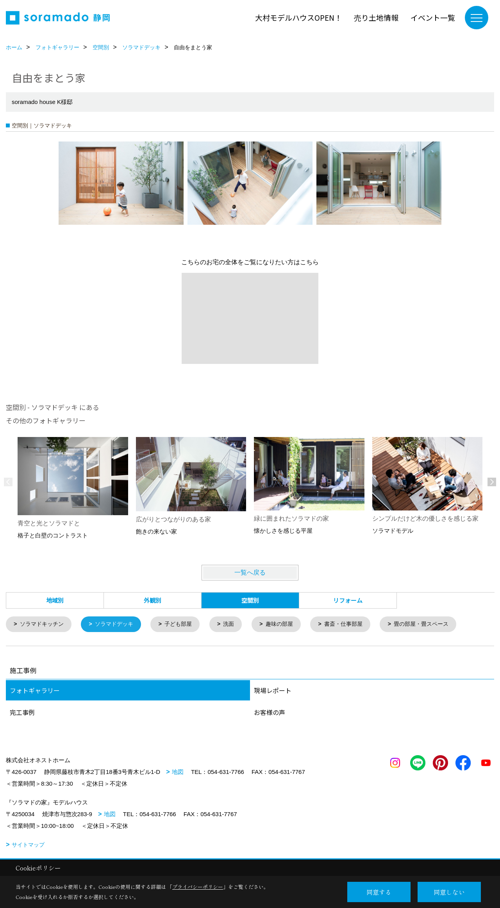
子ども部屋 (185, 624)
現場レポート (272, 690)
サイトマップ (28, 845)
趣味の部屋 (290, 624)
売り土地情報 (376, 17)
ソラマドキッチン (43, 624)
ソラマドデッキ (118, 624)
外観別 (152, 600)
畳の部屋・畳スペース (438, 624)
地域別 (55, 600)
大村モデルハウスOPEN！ (298, 17)
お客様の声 (269, 712)
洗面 (238, 624)
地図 (178, 772)
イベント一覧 (433, 17)
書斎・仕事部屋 (356, 624)
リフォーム (347, 600)
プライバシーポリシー (197, 886)
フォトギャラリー (35, 690)
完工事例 (22, 712)
